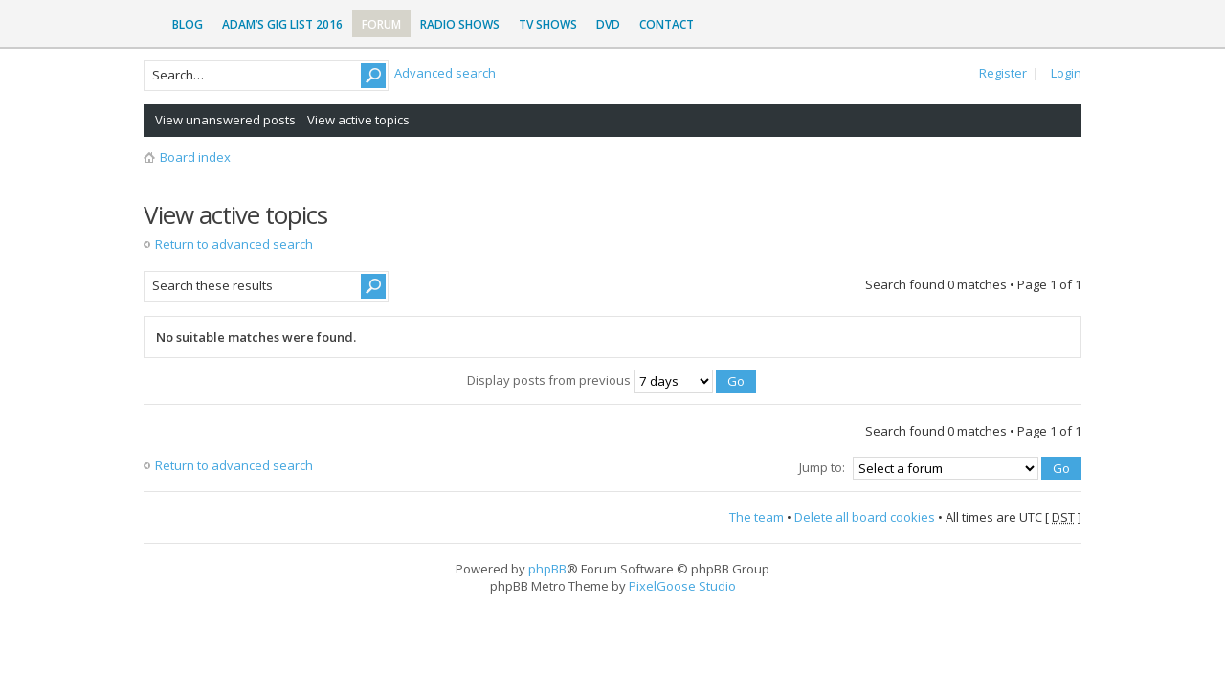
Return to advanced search (234, 244)
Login (1066, 72)
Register (1003, 72)
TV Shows (548, 24)
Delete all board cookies (864, 517)
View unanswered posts (225, 119)
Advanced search (445, 72)
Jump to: (822, 467)
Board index (195, 157)
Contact (666, 24)
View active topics (358, 119)
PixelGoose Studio (682, 586)
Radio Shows (460, 24)
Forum (381, 24)
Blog (187, 24)
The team (756, 517)
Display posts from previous (611, 380)
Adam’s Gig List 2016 (282, 24)
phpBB (547, 568)
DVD (608, 24)
